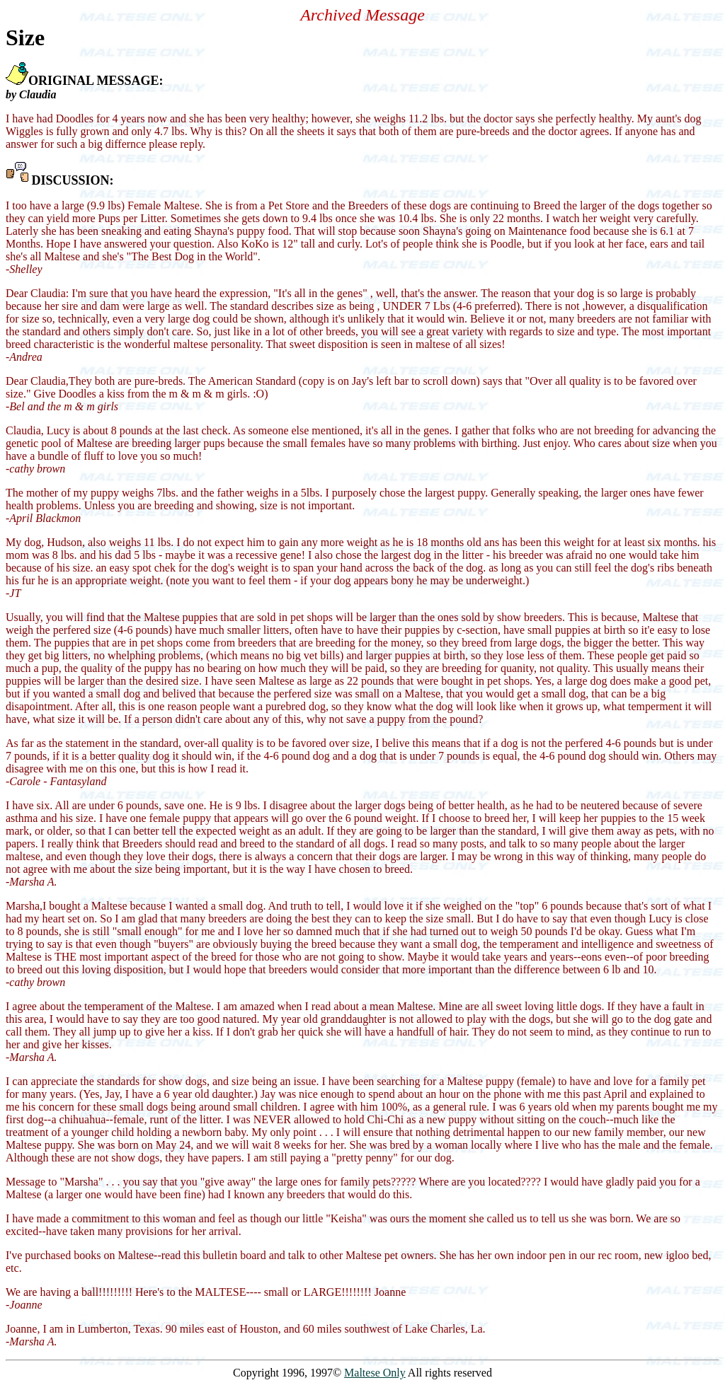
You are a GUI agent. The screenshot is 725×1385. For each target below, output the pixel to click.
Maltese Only (375, 1373)
